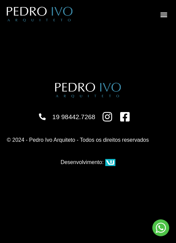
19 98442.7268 (73, 116)
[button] (163, 14)
